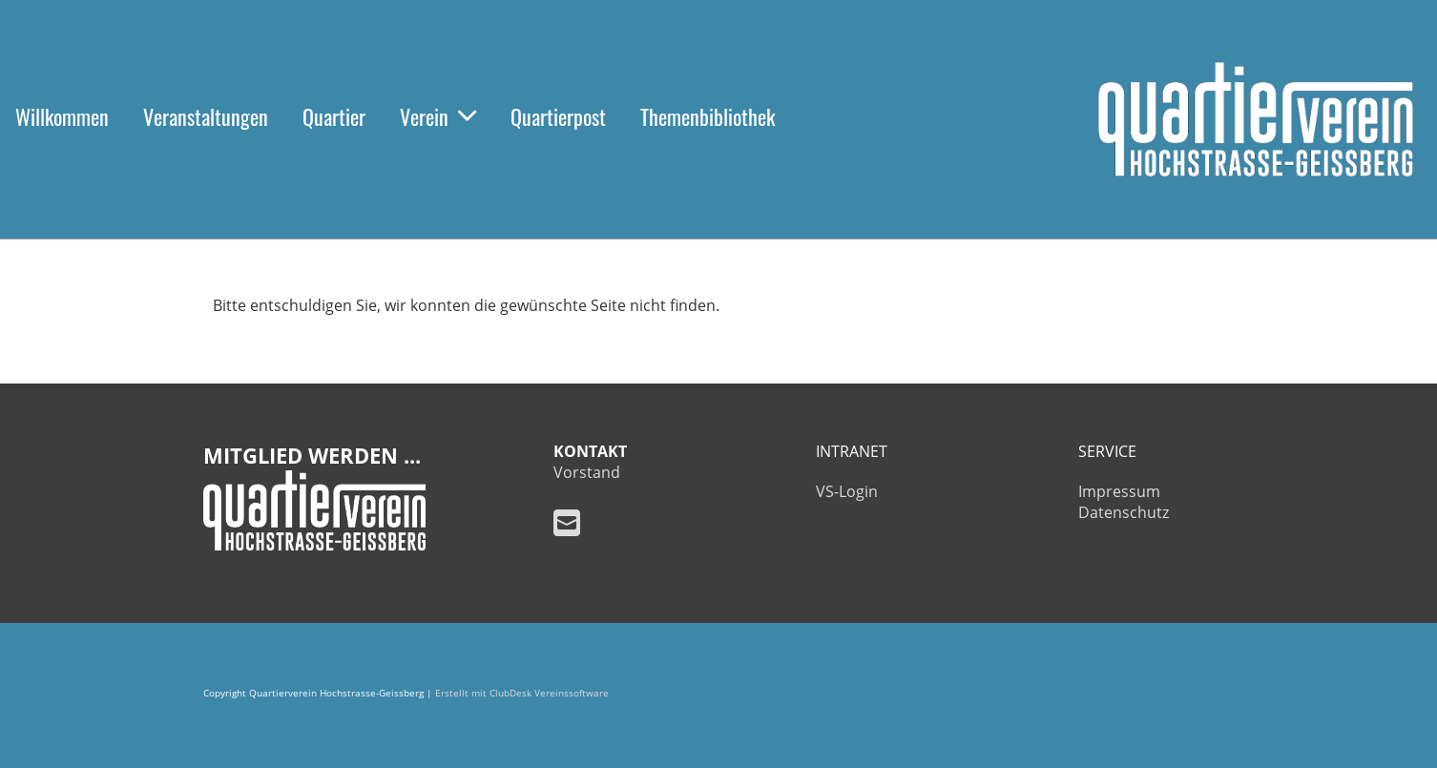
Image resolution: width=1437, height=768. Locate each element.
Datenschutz (1123, 512)
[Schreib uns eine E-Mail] (566, 522)
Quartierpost (558, 116)
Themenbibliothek (707, 116)
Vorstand (586, 472)
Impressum (1119, 491)
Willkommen (62, 116)
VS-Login (847, 491)
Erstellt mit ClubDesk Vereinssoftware (522, 693)
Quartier (333, 116)
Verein (438, 116)
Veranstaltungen (205, 116)
